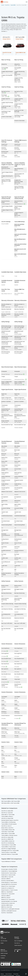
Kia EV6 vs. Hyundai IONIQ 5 (7, 880)
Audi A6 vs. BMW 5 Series (6, 905)
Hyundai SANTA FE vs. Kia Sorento (9, 884)
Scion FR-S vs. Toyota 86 (6, 812)
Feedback (3, 957)
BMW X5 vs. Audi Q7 (5, 897)
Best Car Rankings (18, 940)
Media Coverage (4, 953)
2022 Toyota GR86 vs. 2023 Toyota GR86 (10, 801)
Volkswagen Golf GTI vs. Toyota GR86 (9, 850)
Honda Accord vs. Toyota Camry (8, 873)
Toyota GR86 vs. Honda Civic (7, 841)
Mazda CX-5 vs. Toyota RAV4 (7, 899)
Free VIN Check (4, 940)
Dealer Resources (18, 945)
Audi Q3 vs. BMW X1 (5, 895)
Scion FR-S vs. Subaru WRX (7, 837)
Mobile (2, 943)
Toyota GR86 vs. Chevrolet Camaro (9, 835)
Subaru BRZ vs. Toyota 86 (7, 876)
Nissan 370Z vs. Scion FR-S (7, 827)
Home (2, 5)
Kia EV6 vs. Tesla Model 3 (7, 912)
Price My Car (17, 943)
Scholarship (3, 955)
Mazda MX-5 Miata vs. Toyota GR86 (9, 854)
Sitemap (2, 974)
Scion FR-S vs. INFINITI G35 (7, 839)
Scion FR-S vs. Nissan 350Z (7, 818)
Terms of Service (8, 974)
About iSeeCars (4, 951)
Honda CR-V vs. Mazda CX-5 (7, 888)
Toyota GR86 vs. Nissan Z (7, 816)
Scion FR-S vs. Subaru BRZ (7, 810)
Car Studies (16, 938)
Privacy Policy (15, 974)
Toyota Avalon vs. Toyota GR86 (8, 844)
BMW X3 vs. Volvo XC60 (6, 907)
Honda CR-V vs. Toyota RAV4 (7, 893)
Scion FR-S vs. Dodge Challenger (8, 848)
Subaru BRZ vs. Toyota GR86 (7, 814)
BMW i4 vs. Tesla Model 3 (7, 892)
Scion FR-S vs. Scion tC (6, 826)
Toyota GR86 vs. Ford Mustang (8, 822)
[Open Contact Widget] (26, 974)
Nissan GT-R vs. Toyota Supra (8, 886)
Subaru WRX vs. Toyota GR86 (8, 833)
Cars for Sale (3, 938)
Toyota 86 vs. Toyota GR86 (7, 831)
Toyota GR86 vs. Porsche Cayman (9, 824)
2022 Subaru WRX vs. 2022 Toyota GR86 (10, 803)
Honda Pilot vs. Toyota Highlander (9, 871)
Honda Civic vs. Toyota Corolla (8, 874)
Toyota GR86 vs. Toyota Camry (8, 846)
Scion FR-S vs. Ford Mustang (7, 843)
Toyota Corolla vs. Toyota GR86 (8, 852)
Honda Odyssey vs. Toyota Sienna (9, 882)
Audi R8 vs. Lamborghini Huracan (8, 910)
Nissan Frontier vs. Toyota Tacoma (9, 890)
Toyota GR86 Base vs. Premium (8, 861)
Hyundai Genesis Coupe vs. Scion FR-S (9, 820)
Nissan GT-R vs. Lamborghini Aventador (10, 909)
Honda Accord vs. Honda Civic (8, 903)
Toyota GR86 (13, 5)
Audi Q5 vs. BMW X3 (5, 878)
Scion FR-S (7, 5)
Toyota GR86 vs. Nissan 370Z (7, 829)
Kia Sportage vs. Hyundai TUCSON (9, 869)
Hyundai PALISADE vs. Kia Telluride (9, 901)
